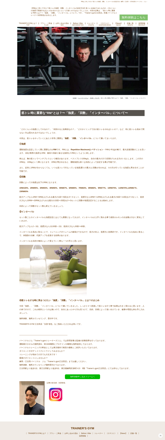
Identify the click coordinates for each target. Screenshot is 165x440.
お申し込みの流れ (62, 23)
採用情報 (141, 23)
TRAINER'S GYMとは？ (28, 23)
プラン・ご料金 (46, 23)
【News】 (118, 23)
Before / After (78, 23)
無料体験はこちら (134, 17)
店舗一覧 (130, 23)
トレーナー (91, 23)
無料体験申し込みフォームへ (82, 377)
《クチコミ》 (105, 23)
